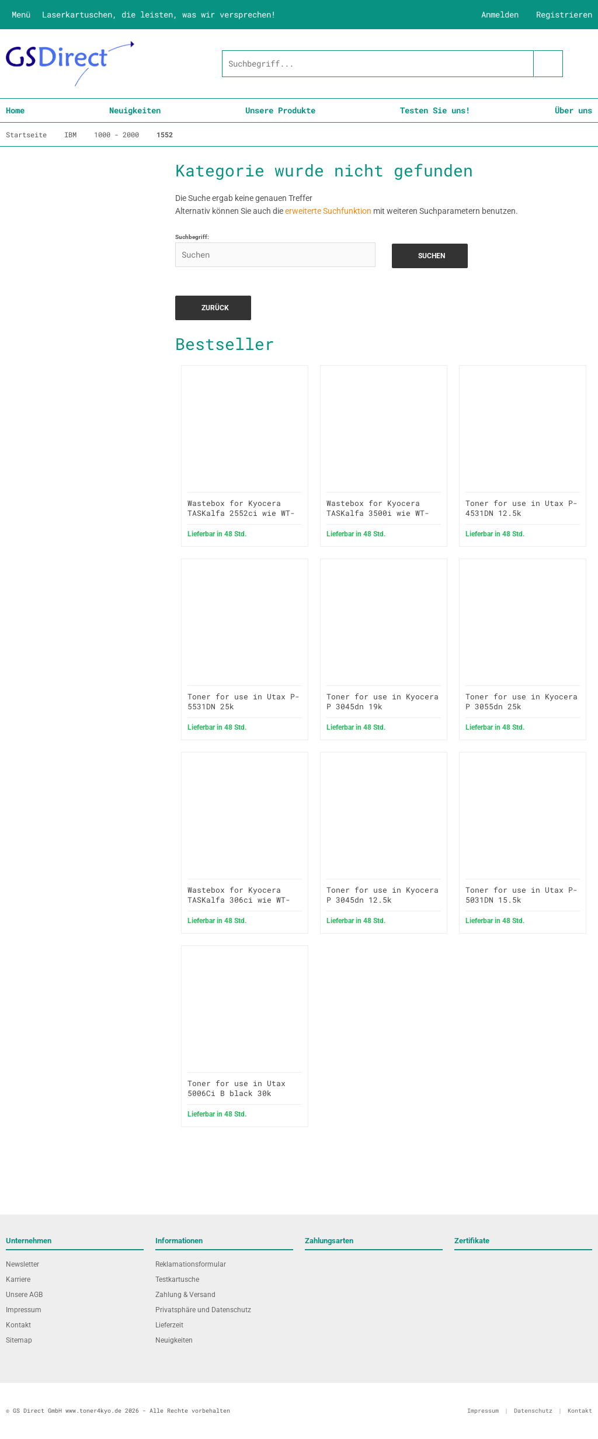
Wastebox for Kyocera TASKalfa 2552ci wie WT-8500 (241, 513)
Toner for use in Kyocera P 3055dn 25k (521, 701)
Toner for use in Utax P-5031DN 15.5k (521, 895)
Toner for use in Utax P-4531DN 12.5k (521, 508)
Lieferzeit (169, 1325)
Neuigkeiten (135, 110)
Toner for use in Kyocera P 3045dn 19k (382, 701)
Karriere (18, 1279)
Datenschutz (533, 1410)
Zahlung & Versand (185, 1295)
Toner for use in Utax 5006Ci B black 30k (236, 1088)
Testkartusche (177, 1279)
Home (15, 110)
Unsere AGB (24, 1295)
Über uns (573, 110)
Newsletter (22, 1264)
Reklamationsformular (190, 1264)
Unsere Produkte (280, 110)
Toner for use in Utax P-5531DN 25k (243, 701)
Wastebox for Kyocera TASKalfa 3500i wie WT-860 (377, 513)
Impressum (23, 1310)
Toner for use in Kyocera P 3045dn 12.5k (382, 895)
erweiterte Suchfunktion (328, 211)
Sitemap (19, 1340)
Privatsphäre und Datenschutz (203, 1310)
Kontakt (18, 1325)
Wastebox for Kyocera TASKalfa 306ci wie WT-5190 (238, 900)
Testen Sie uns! (435, 110)
